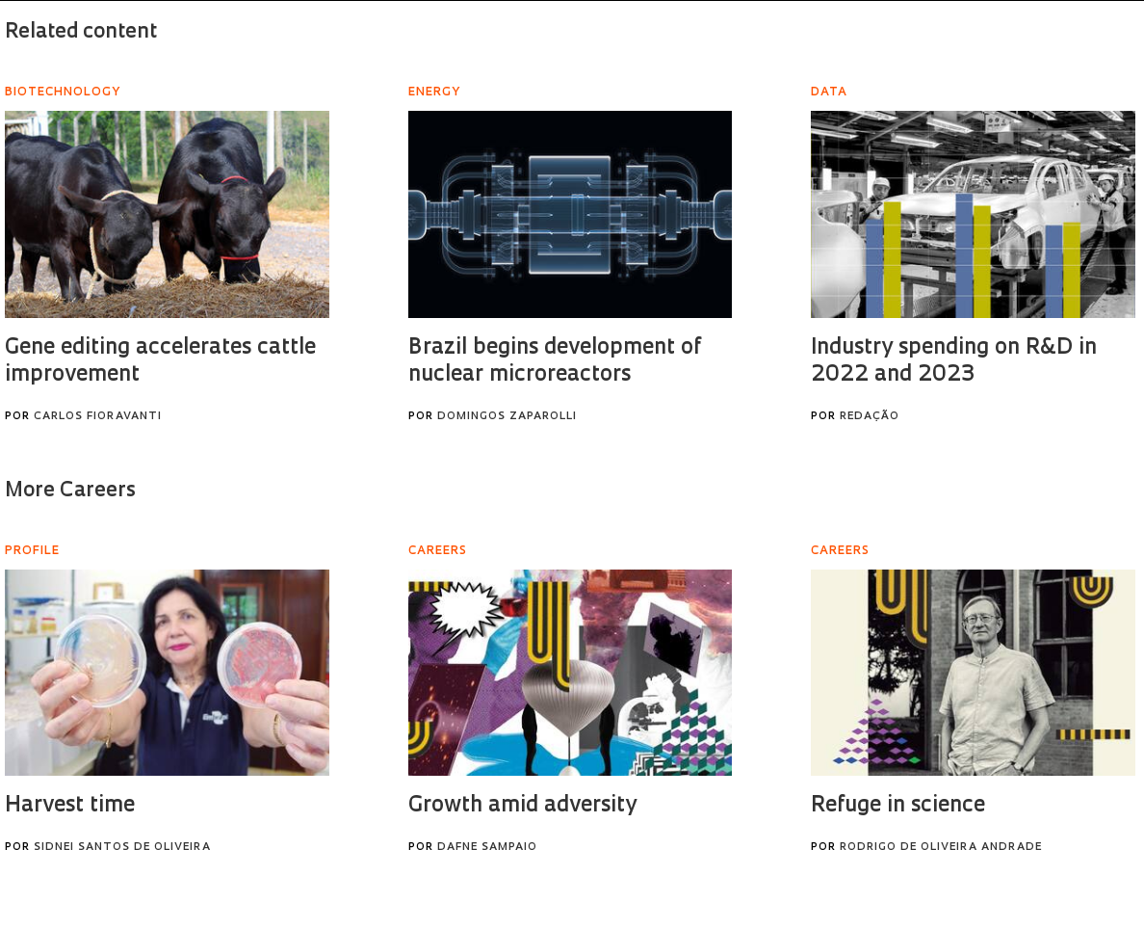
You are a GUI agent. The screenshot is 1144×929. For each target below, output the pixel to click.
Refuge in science (898, 806)
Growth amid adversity (522, 806)
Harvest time (70, 806)
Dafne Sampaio (487, 847)
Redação (869, 416)
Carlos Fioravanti (98, 416)
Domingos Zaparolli (507, 416)
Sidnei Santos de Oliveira (122, 847)
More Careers (70, 491)
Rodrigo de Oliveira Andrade (941, 847)
